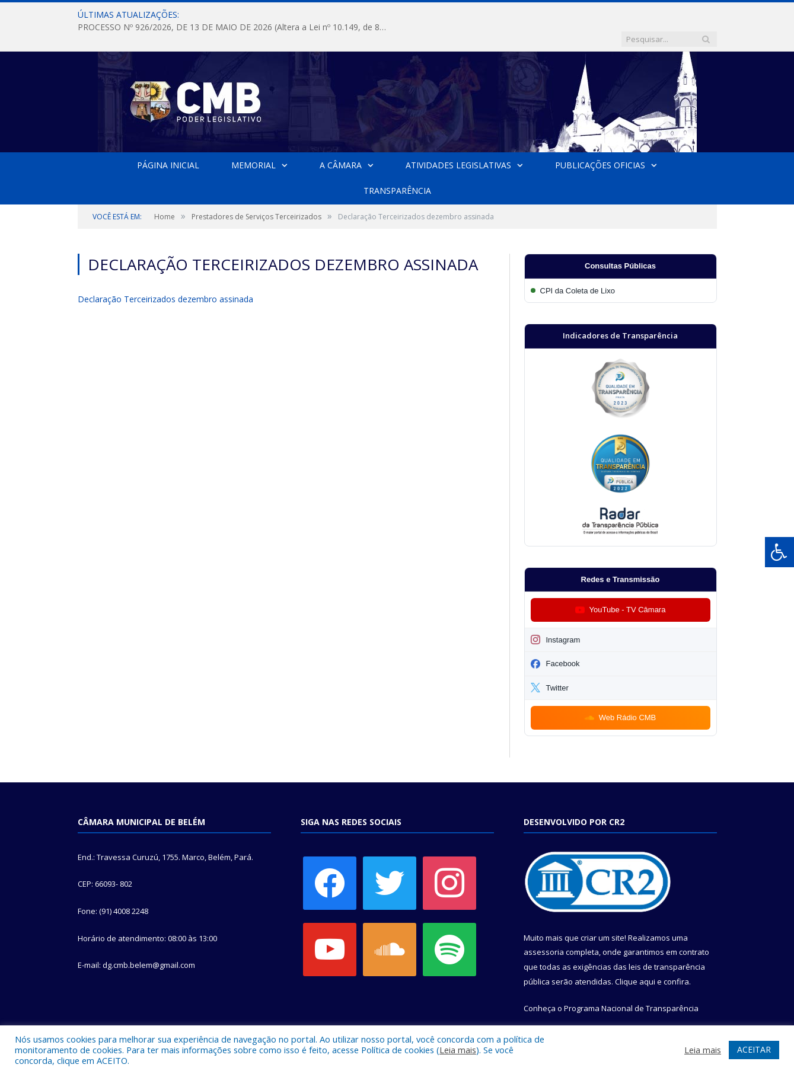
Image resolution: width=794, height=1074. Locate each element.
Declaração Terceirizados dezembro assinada (165, 274)
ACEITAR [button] (754, 1049)
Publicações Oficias (600, 140)
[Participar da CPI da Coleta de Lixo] (620, 266)
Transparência (397, 166)
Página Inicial (168, 140)
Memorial (253, 140)
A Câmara (341, 140)
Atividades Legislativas (458, 140)
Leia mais (457, 1049)
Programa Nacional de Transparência (631, 984)
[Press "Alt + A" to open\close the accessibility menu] (779, 552)
